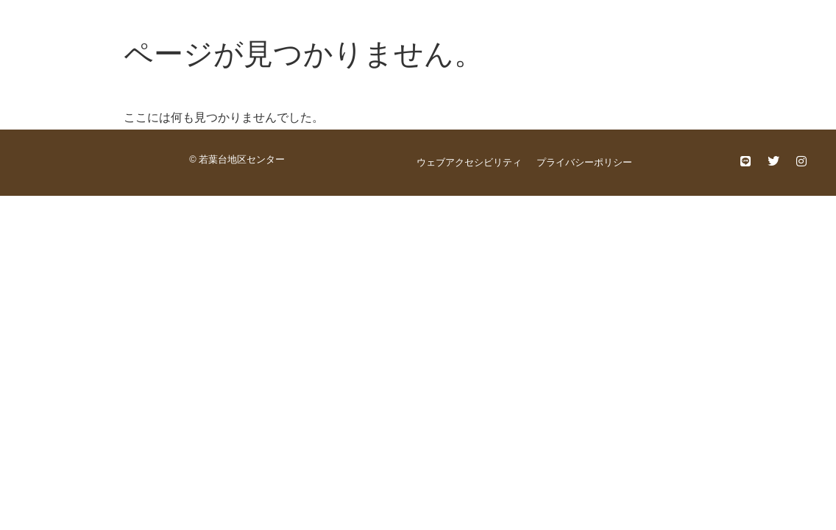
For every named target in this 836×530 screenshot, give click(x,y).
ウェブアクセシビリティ (469, 162)
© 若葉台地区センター (237, 159)
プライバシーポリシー (584, 162)
